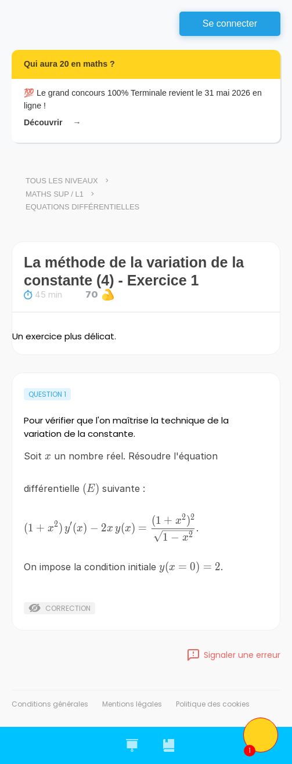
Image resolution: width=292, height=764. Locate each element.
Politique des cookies (213, 704)
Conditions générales (50, 704)
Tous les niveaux (62, 180)
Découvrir (50, 123)
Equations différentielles (82, 206)
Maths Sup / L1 (55, 194)
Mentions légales (132, 704)
